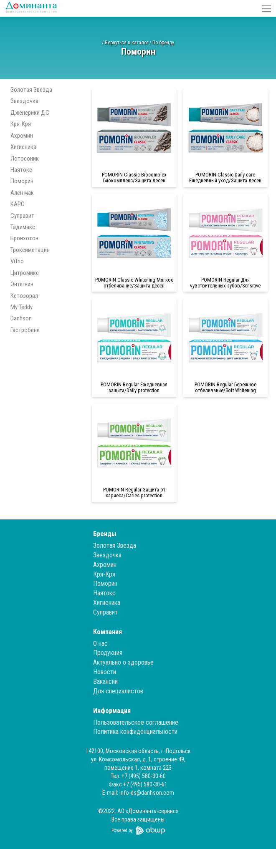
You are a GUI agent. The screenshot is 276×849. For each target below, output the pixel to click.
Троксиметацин (30, 250)
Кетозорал (24, 296)
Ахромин (21, 135)
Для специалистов (118, 691)
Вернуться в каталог (126, 42)
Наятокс (21, 170)
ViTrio (17, 261)
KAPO (17, 204)
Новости (104, 672)
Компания (107, 632)
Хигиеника (23, 147)
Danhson (21, 318)
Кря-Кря (20, 124)
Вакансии (105, 681)
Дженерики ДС (29, 112)
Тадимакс (22, 227)
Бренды (104, 534)
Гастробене (25, 330)
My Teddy (21, 307)
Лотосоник (24, 158)
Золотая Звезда (31, 89)
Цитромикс (24, 273)
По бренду (163, 42)
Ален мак (22, 193)
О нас (100, 643)
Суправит (22, 215)
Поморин (21, 181)
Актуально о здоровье (123, 662)
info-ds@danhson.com (146, 792)
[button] (266, 8)
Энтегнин (21, 284)
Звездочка (24, 101)
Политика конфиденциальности (135, 732)
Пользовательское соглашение (135, 722)
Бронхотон (24, 238)
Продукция (107, 653)
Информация (112, 711)
